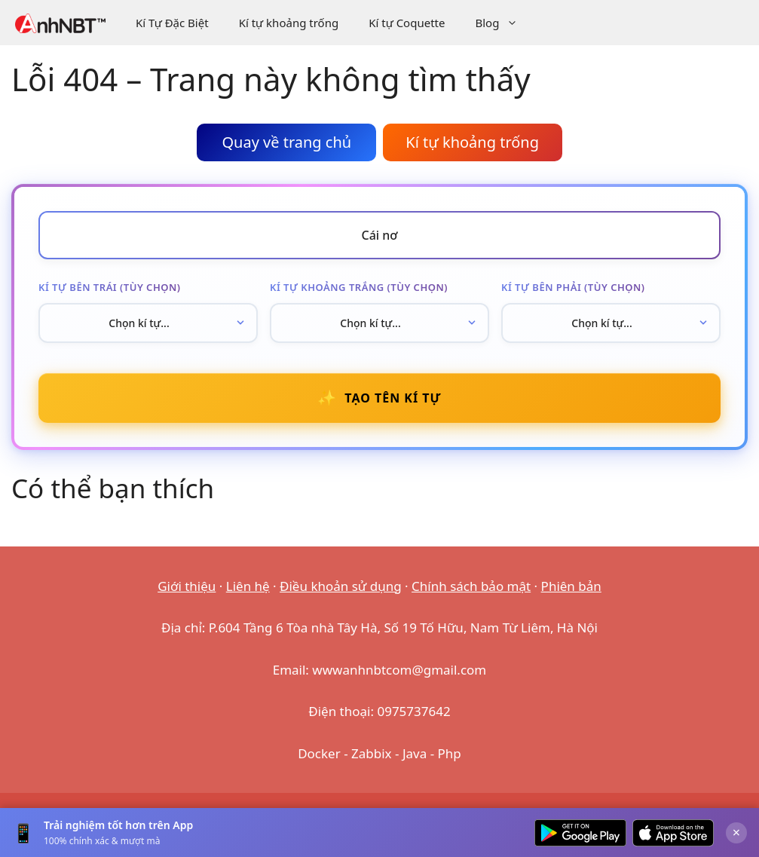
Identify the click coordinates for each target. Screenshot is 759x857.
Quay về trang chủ (286, 142)
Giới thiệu (187, 586)
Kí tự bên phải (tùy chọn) (573, 287)
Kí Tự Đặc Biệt (172, 22)
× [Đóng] (736, 832)
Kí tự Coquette (407, 22)
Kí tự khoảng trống (289, 22)
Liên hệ (248, 586)
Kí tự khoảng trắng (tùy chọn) (359, 287)
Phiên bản (571, 586)
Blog (504, 22)
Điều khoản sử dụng (341, 586)
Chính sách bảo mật (471, 586)
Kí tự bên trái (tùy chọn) (109, 287)
